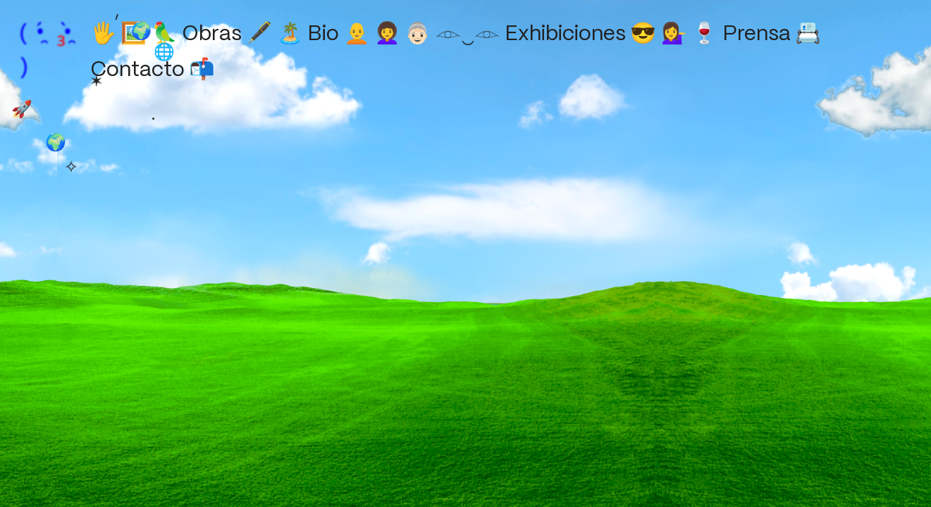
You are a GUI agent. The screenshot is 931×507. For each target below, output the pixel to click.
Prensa (770, 34)
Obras (226, 34)
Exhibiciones (579, 34)
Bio (337, 34)
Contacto (151, 70)
